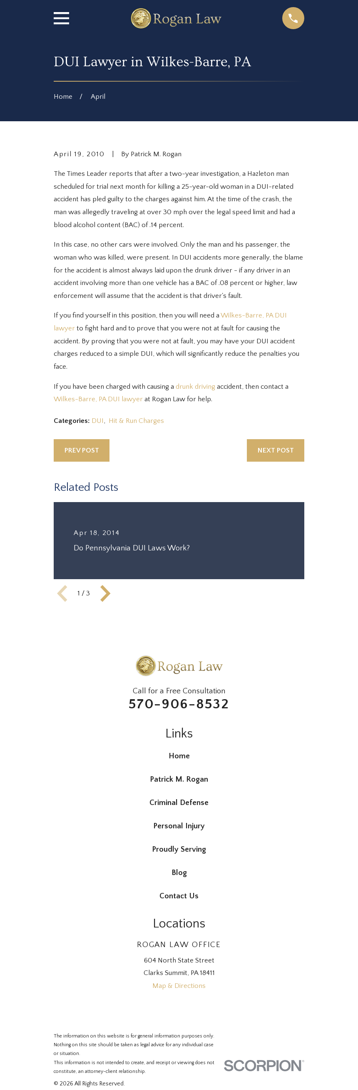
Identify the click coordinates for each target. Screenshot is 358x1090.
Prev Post (82, 450)
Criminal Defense (179, 802)
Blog (179, 872)
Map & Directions (179, 986)
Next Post (276, 450)
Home (179, 756)
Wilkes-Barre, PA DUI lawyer (99, 399)
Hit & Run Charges (136, 421)
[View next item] (105, 593)
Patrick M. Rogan (179, 779)
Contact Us (179, 896)
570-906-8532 (179, 704)
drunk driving (195, 386)
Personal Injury (179, 826)
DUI (98, 421)
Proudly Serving (179, 849)
